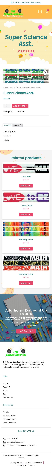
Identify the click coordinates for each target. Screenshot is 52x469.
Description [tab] (7, 125)
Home (5, 87)
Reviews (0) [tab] (17, 125)
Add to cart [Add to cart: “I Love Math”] (26, 185)
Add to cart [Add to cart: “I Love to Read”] (26, 214)
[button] (40, 11)
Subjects (20, 87)
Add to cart (20, 106)
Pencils (12, 87)
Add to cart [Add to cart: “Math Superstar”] (26, 248)
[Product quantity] (7, 106)
